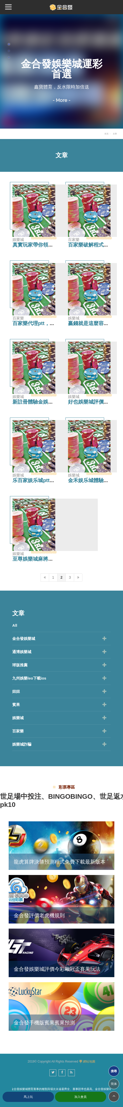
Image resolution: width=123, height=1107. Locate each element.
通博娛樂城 (21, 652)
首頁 (106, 134)
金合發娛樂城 (23, 638)
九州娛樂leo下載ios (29, 678)
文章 (115, 134)
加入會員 (80, 1097)
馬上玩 (28, 1097)
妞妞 (16, 691)
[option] (61, 71)
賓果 (16, 704)
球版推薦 (20, 665)
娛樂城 (18, 718)
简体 (114, 1084)
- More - (61, 100)
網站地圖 (89, 1061)
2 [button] (8, 50)
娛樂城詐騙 (21, 744)
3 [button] (8, 57)
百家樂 (18, 731)
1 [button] (8, 44)
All (14, 625)
